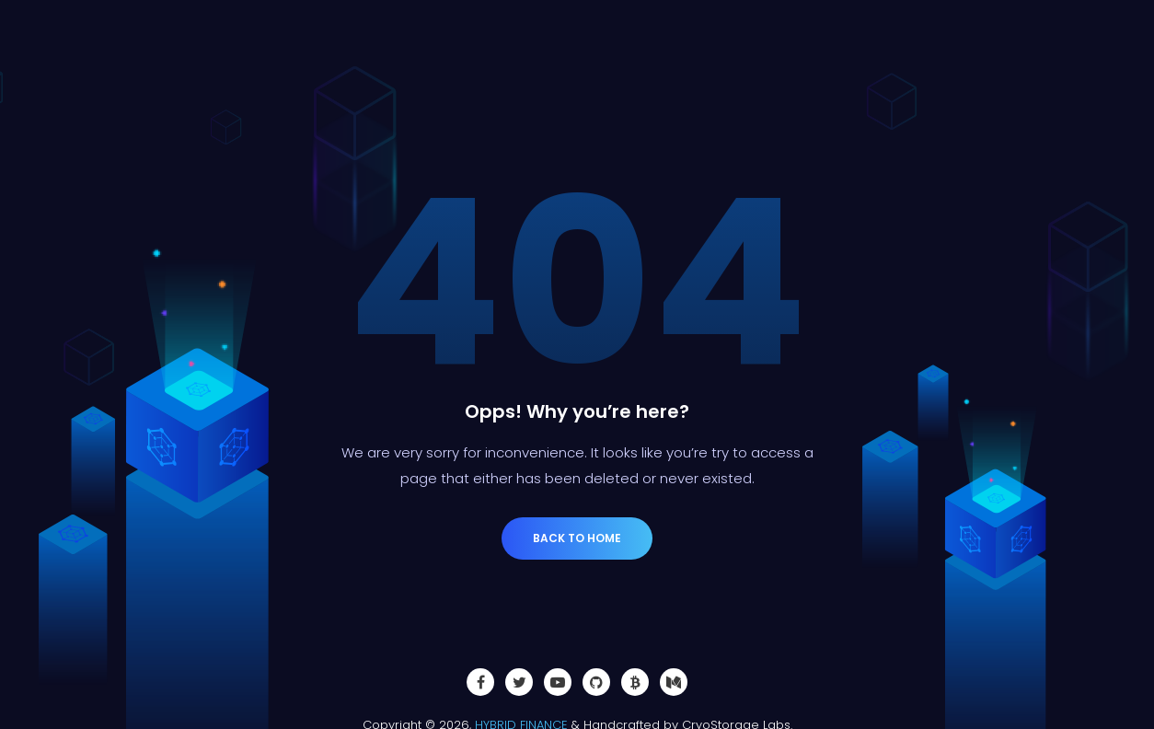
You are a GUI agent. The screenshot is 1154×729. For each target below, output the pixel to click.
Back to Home (577, 538)
